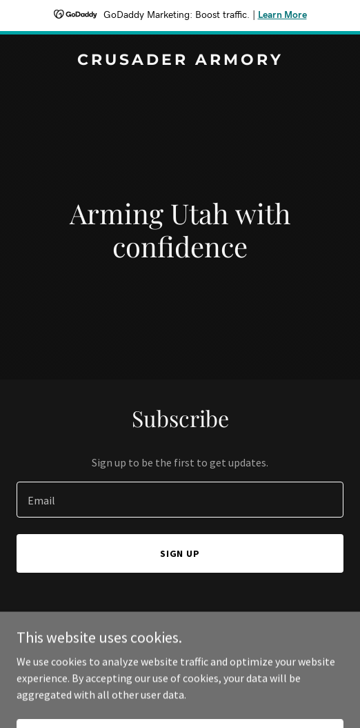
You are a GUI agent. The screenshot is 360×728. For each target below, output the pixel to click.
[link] (180, 61)
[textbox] (180, 500)
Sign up (180, 553)
